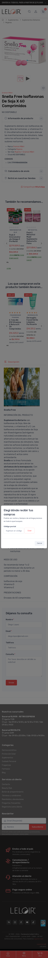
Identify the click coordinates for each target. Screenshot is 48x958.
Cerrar (39, 543)
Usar (29, 530)
